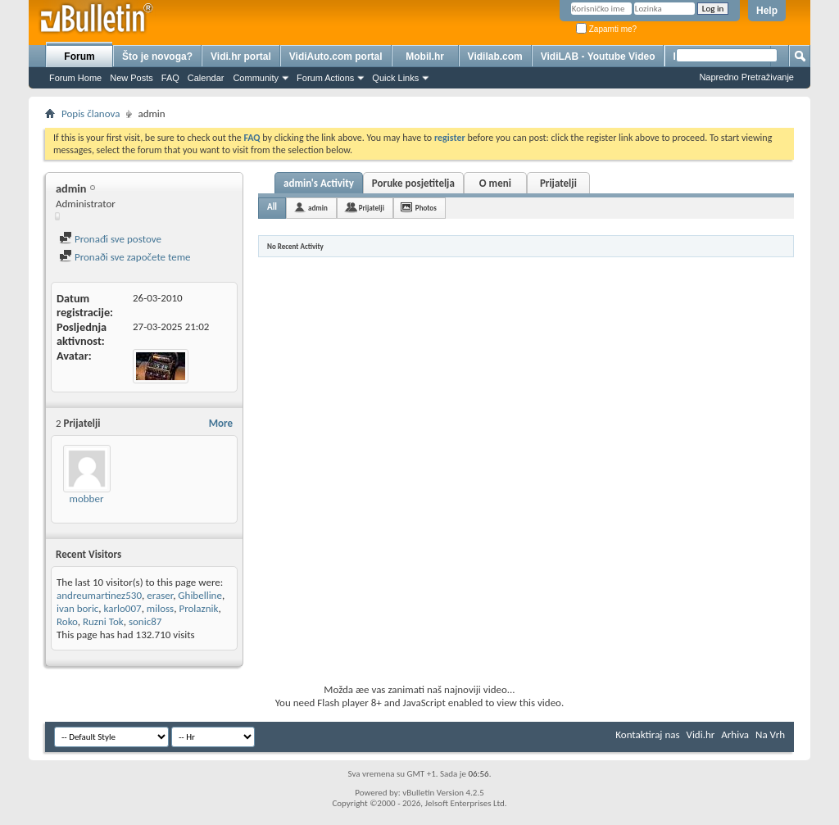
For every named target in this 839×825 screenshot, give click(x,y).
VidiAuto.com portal (336, 56)
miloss (160, 608)
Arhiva (735, 734)
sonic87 (145, 621)
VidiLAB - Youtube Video (598, 56)
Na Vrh (770, 734)
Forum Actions (325, 78)
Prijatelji (558, 183)
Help (767, 10)
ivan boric (77, 608)
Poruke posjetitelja (413, 183)
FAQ (170, 78)
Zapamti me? (606, 29)
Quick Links (395, 78)
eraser (160, 595)
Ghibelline (200, 595)
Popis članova (90, 113)
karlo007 (123, 608)
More (221, 423)
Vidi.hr (701, 734)
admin (318, 207)
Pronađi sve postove (110, 239)
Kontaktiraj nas (647, 734)
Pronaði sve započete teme (125, 257)
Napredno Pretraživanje (746, 77)
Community (256, 78)
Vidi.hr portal (241, 56)
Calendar (206, 78)
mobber (87, 498)
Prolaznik (198, 608)
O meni (495, 183)
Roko (67, 621)
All (272, 207)
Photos (426, 207)
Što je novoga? (157, 56)
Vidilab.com (495, 56)
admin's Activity (318, 183)
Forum (79, 56)
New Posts (131, 78)
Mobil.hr (425, 56)
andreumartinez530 (99, 595)
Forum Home (75, 78)
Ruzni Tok (103, 621)
